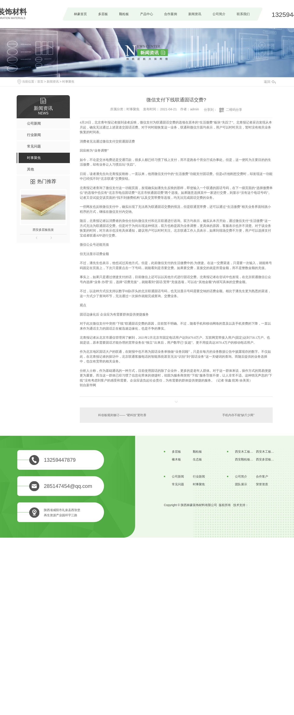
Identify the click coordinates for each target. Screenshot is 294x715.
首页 (40, 81)
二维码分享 (234, 109)
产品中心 (146, 14)
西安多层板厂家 (266, 459)
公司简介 (219, 14)
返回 (270, 81)
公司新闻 (178, 476)
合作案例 (170, 14)
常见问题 (178, 484)
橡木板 (176, 459)
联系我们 (243, 14)
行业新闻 (199, 476)
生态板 (197, 459)
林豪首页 (80, 14)
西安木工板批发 (266, 451)
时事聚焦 (68, 81)
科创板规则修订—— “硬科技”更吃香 (122, 415)
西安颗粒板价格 (245, 459)
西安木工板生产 (245, 451)
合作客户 (262, 476)
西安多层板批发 (43, 229)
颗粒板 (124, 14)
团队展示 (241, 484)
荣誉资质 (262, 484)
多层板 (103, 14)
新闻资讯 (194, 14)
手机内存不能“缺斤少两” (238, 415)
